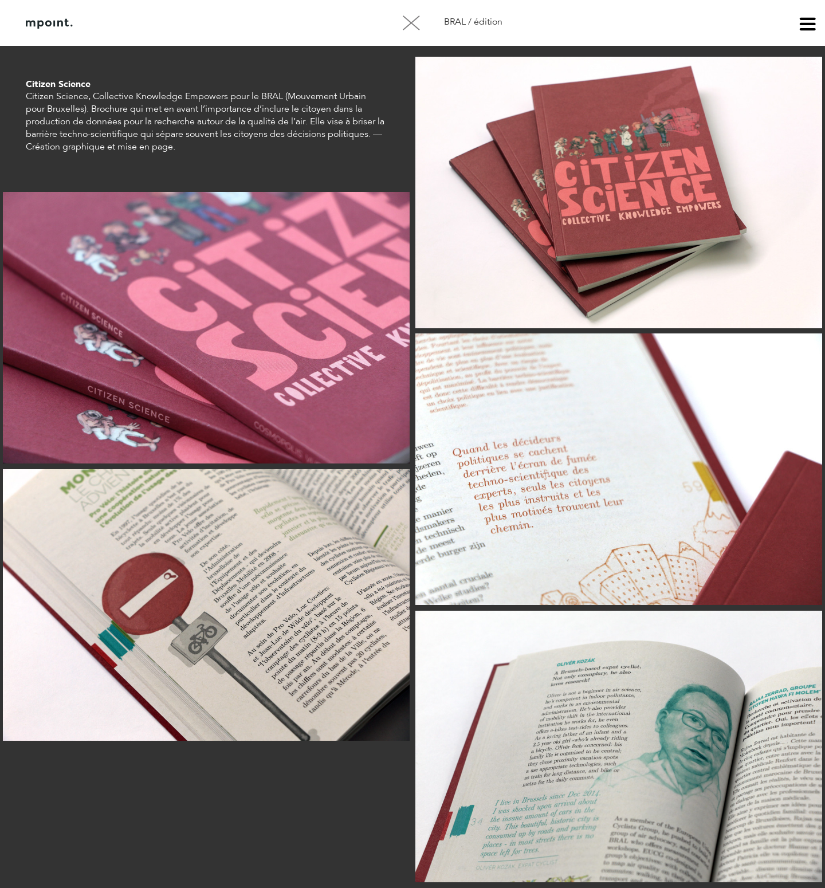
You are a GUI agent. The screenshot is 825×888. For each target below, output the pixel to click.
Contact (200, 23)
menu (807, 25)
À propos (142, 23)
